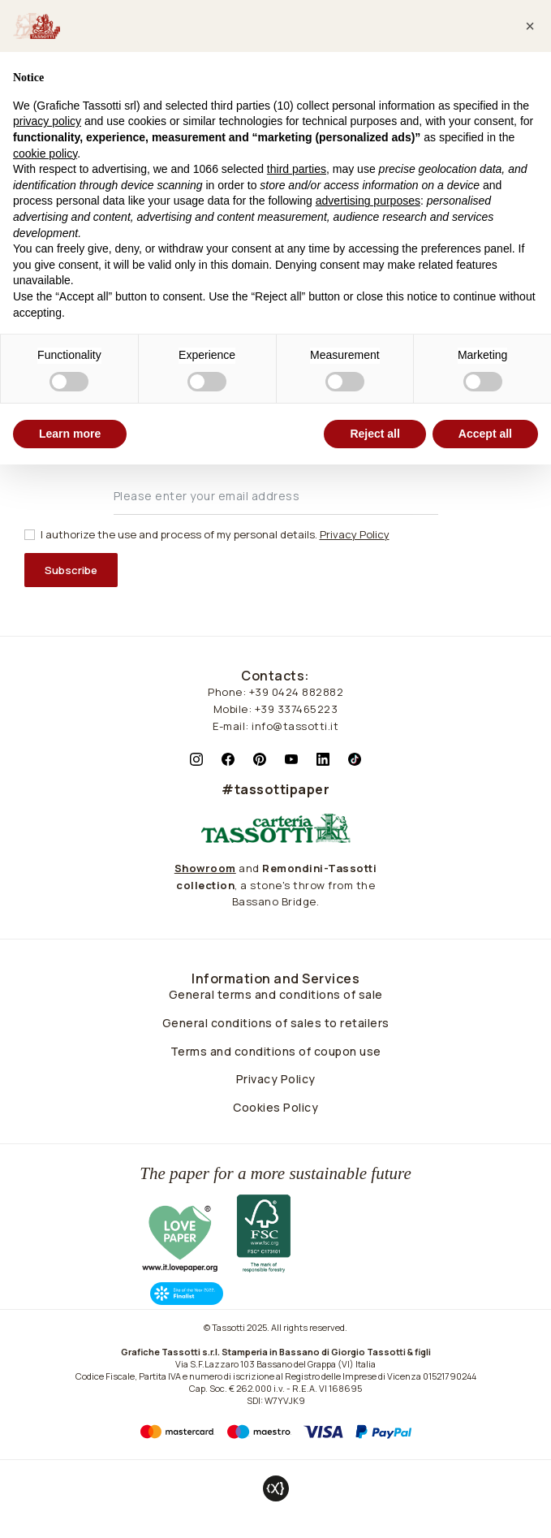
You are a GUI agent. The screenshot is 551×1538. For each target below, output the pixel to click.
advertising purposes (368, 200)
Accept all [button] (485, 433)
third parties (296, 168)
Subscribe (71, 570)
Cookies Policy (275, 1107)
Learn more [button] (70, 433)
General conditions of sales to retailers (276, 1022)
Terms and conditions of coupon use (275, 1051)
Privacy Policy (276, 1079)
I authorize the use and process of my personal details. (215, 534)
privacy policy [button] (47, 120)
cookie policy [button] (45, 153)
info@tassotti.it (295, 726)
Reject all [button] (374, 433)
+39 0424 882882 (296, 692)
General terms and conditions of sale (276, 994)
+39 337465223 (296, 709)
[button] (530, 26)
